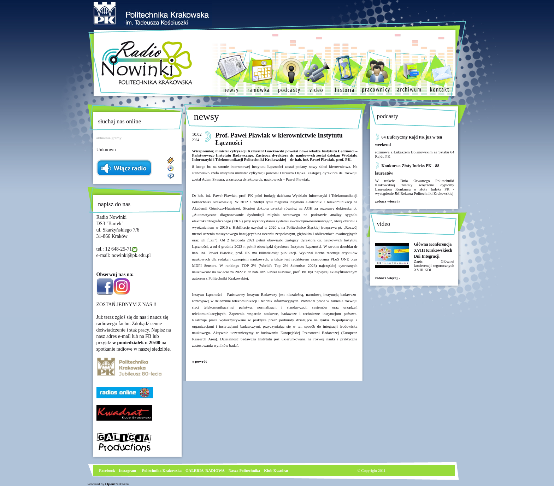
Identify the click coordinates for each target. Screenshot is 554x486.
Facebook (106, 470)
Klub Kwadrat (276, 470)
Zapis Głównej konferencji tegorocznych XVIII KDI (434, 265)
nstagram (128, 470)
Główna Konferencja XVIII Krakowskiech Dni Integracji (433, 250)
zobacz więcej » (388, 201)
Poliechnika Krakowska (162, 470)
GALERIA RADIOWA (205, 470)
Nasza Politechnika (244, 470)
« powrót (199, 361)
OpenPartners (117, 484)
